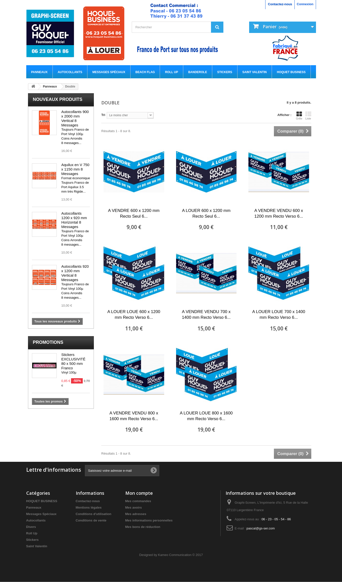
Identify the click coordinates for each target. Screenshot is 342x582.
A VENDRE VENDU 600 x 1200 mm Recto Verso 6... (278, 213)
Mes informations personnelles (149, 520)
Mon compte (139, 493)
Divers (31, 527)
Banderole (197, 72)
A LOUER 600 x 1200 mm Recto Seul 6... (206, 213)
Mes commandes (138, 501)
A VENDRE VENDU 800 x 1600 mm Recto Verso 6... (133, 416)
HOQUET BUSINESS (291, 72)
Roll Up (171, 72)
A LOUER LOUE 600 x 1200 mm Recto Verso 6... (133, 314)
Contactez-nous (280, 4)
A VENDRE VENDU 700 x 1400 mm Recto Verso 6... (206, 314)
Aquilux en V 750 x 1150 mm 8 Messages (75, 169)
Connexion (305, 4)
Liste (308, 115)
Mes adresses (135, 514)
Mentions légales (89, 507)
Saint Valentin (254, 72)
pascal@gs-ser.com (260, 528)
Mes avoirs (133, 507)
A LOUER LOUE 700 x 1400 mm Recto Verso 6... (278, 314)
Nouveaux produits (57, 99)
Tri (103, 115)
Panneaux (39, 72)
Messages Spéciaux (108, 72)
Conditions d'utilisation (93, 514)
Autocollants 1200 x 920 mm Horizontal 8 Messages (74, 220)
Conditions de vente (91, 520)
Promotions (48, 342)
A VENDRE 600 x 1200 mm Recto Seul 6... (133, 213)
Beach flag (145, 72)
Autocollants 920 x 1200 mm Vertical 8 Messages (75, 273)
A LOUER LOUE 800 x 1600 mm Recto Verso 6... (206, 416)
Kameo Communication (174, 555)
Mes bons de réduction (142, 527)
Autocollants (70, 72)
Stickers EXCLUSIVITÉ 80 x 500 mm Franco (73, 361)
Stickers (224, 72)
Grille (299, 115)
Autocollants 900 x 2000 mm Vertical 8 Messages (75, 118)
